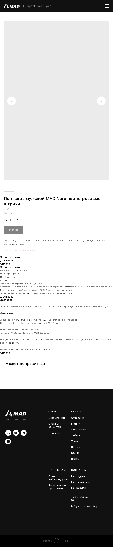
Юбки (75, 453)
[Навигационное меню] (107, 6)
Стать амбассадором (58, 478)
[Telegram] (24, 434)
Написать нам (80, 482)
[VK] (8, 434)
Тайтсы (75, 435)
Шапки (75, 458)
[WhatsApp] (8, 443)
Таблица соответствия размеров (20, 250)
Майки (75, 423)
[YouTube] (16, 434)
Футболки (77, 418)
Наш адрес (78, 476)
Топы (74, 441)
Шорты (75, 447)
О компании (56, 418)
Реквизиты (78, 488)
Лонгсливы (78, 429)
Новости (54, 433)
